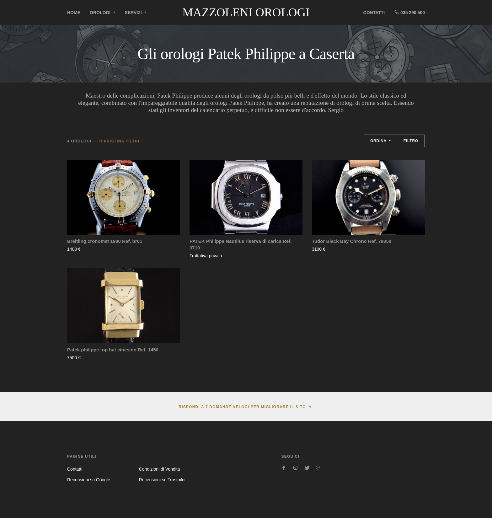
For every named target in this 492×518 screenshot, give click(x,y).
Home (73, 12)
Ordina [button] (379, 141)
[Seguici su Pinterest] (318, 467)
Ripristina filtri (119, 141)
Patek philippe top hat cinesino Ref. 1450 (112, 349)
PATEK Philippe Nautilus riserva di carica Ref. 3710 (240, 244)
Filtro (411, 141)
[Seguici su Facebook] (284, 467)
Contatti (374, 12)
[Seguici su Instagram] (295, 467)
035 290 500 (409, 12)
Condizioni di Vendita (159, 469)
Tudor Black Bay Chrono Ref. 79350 (351, 241)
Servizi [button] (134, 12)
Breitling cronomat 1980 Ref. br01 (104, 241)
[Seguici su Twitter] (306, 467)
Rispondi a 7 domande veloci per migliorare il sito (242, 407)
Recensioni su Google (88, 479)
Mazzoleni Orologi (246, 12)
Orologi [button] (101, 12)
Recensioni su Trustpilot (162, 479)
